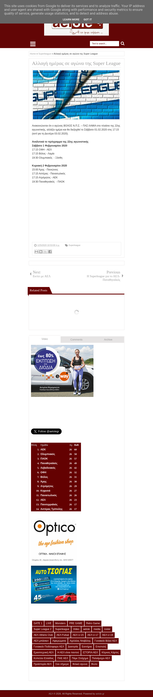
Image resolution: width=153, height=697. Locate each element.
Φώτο (94, 664)
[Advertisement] (76, 213)
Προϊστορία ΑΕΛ (43, 664)
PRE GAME (75, 623)
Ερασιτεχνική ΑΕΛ (44, 652)
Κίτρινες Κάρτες (110, 652)
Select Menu (33, 44)
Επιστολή (101, 646)
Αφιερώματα (59, 640)
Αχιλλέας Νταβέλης (80, 640)
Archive (108, 339)
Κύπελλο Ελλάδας (44, 658)
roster (107, 629)
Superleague (75, 245)
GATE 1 (38, 623)
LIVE (48, 623)
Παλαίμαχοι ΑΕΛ (101, 658)
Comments (76, 339)
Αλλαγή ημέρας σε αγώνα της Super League (76, 63)
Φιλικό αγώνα (79, 664)
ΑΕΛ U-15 (78, 635)
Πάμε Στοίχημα (80, 658)
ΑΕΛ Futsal (63, 635)
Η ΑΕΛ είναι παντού (68, 652)
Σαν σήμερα (62, 664)
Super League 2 (42, 629)
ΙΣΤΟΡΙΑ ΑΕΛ (90, 652)
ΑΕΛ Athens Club (43, 635)
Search (123, 43)
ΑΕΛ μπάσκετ (41, 640)
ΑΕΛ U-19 (107, 635)
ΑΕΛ (51, 693)
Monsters (60, 623)
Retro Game (93, 623)
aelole (86, 629)
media (96, 629)
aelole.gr (100, 693)
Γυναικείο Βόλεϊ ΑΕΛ (106, 640)
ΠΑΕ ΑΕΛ (62, 658)
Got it (87, 19)
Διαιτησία (73, 646)
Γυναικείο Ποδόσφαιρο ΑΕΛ (49, 646)
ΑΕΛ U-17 (92, 635)
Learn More (71, 19)
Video (45, 339)
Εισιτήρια (87, 646)
